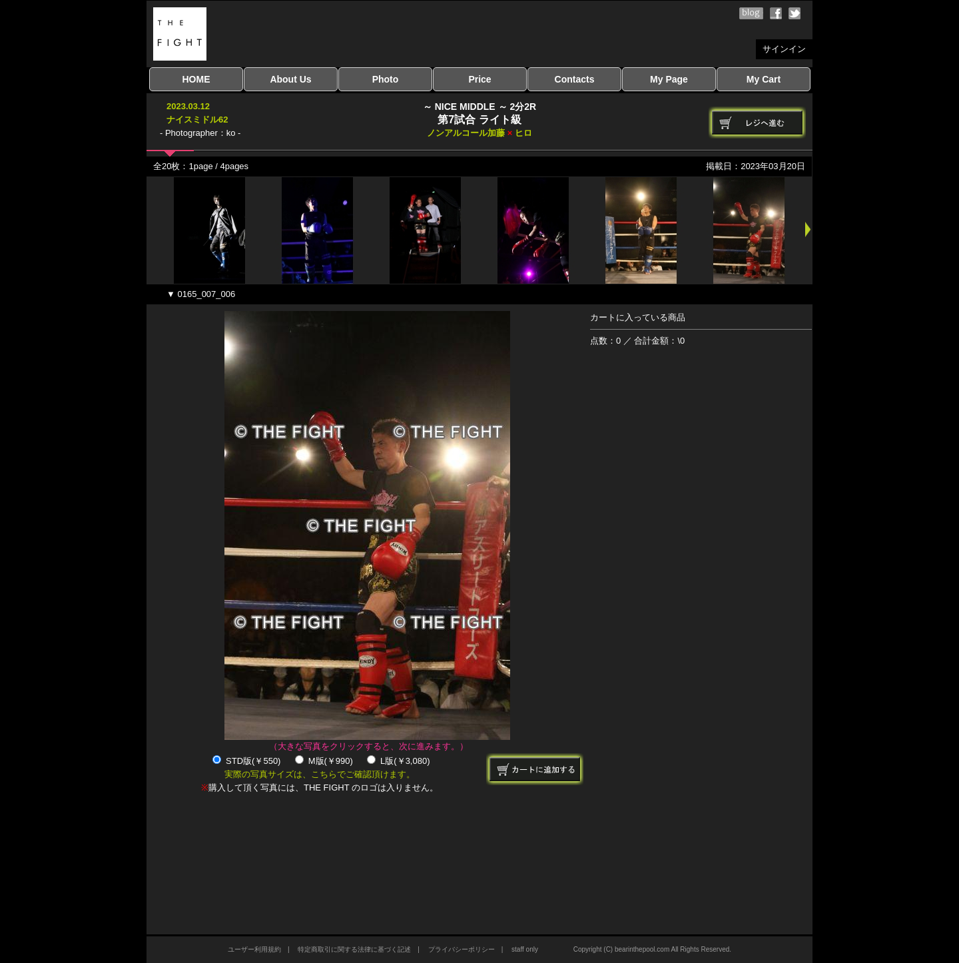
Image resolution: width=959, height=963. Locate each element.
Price (479, 79)
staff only (524, 949)
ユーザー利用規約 (254, 949)
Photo (385, 79)
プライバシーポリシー (461, 949)
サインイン (784, 49)
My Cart (764, 79)
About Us (290, 79)
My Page (669, 79)
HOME (196, 79)
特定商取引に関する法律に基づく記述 (354, 949)
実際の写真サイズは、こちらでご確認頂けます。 (319, 774)
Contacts (575, 79)
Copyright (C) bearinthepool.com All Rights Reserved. (652, 949)
